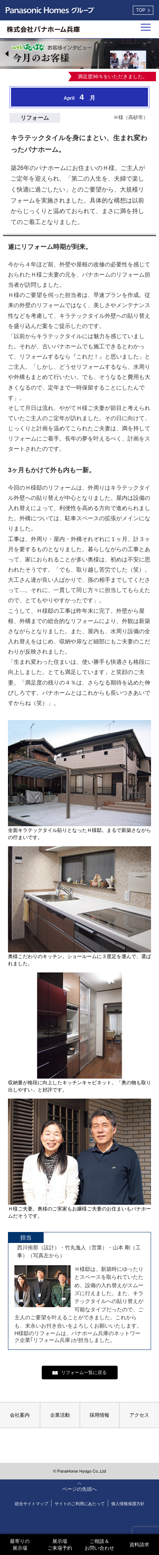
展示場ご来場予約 (59, 1545)
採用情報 (99, 1415)
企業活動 (60, 1415)
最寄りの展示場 (20, 1545)
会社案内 (20, 1415)
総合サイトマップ (31, 1503)
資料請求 (139, 1544)
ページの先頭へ (79, 1489)
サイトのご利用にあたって (80, 1503)
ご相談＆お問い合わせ (99, 1545)
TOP (140, 10)
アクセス (139, 1415)
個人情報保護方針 (128, 1503)
